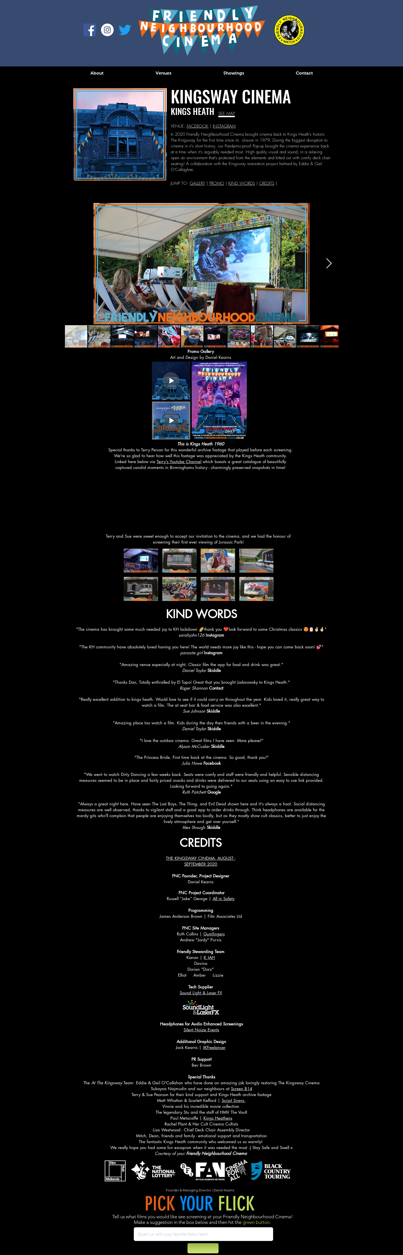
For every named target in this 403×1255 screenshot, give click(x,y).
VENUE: (179, 126)
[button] (141, 561)
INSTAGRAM (224, 126)
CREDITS (266, 183)
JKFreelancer (214, 1047)
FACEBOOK (197, 126)
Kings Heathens (217, 1118)
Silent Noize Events (201, 1029)
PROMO (216, 183)
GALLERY (197, 183)
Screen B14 (241, 1088)
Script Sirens (234, 1100)
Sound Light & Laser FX (201, 992)
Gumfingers (214, 934)
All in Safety (224, 898)
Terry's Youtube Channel (179, 461)
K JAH (209, 957)
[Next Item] (329, 263)
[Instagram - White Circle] (107, 30)
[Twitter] (125, 30)
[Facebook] (89, 30)
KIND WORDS (241, 183)
